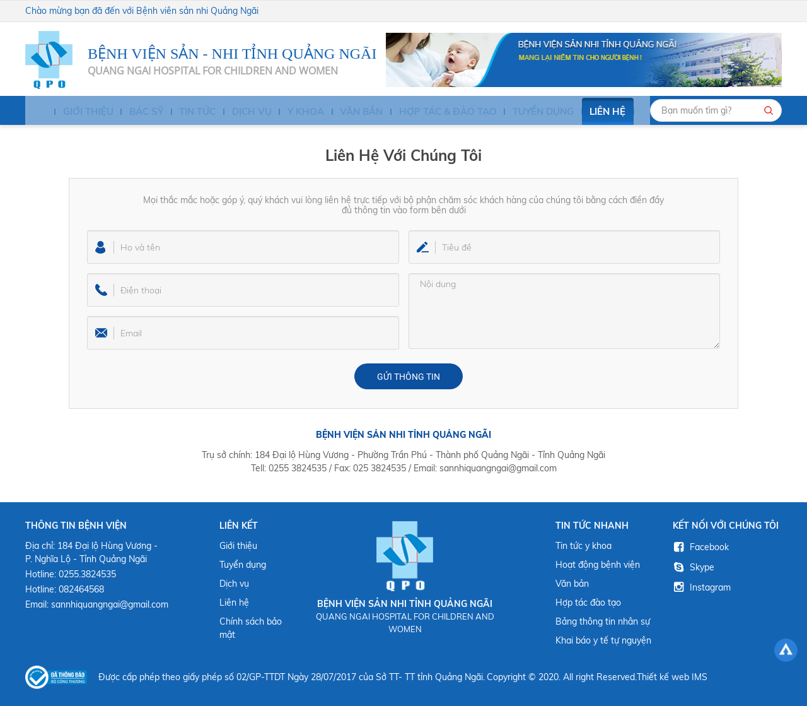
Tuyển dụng (521, 112)
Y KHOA (291, 112)
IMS (699, 677)
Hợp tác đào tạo (588, 602)
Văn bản (346, 112)
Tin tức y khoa (583, 545)
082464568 (81, 589)
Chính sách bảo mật (250, 628)
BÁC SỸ (136, 112)
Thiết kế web (663, 677)
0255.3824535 (87, 574)
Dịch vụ (239, 112)
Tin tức (187, 112)
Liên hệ (584, 112)
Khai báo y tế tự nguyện (603, 640)
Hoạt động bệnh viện (597, 564)
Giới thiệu (79, 112)
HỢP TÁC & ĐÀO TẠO (430, 112)
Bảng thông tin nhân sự (602, 621)
